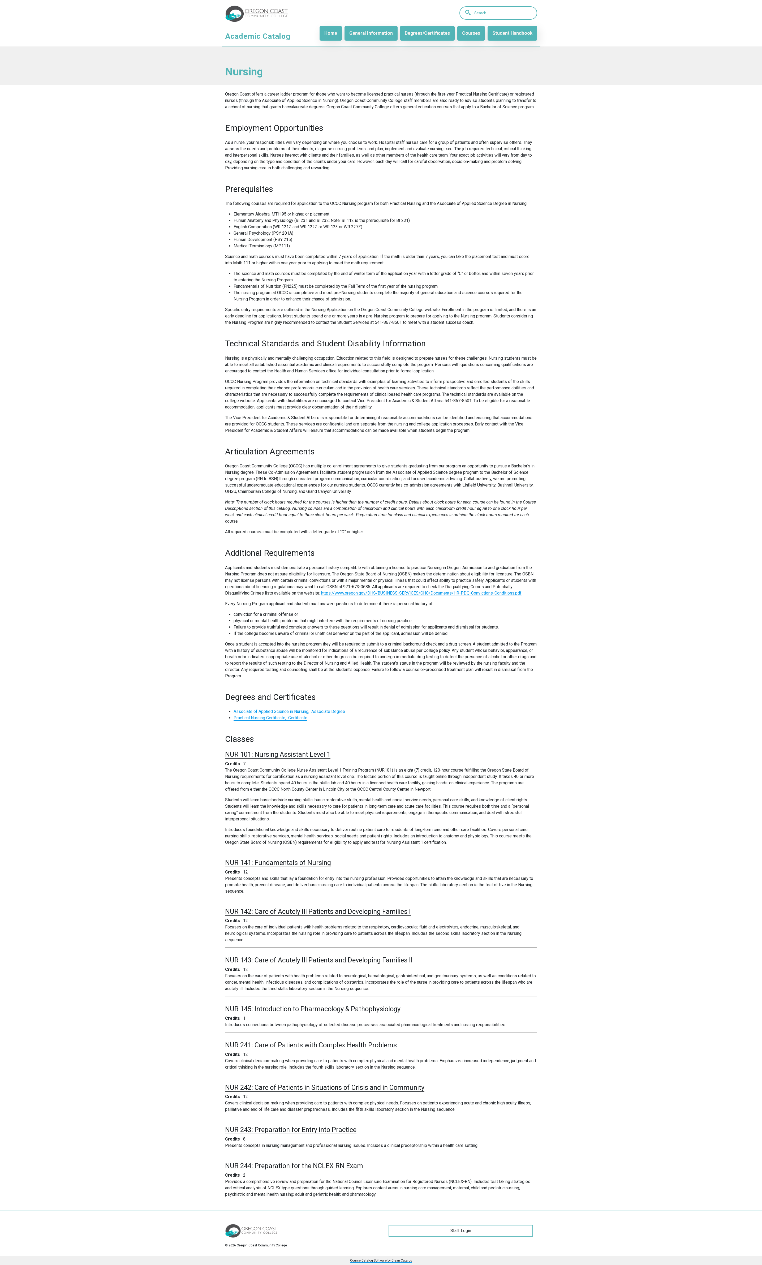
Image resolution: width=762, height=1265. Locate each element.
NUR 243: (290, 1130)
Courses (471, 33)
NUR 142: (318, 911)
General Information (371, 33)
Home (330, 33)
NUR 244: (294, 1166)
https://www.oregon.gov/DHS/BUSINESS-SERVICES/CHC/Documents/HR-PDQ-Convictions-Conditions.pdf (421, 593)
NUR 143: (319, 960)
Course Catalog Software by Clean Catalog (381, 1260)
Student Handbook (512, 33)
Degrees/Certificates (427, 33)
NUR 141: (278, 863)
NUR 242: (324, 1087)
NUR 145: (313, 1009)
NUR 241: (311, 1045)
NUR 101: (277, 754)
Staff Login (460, 1230)
